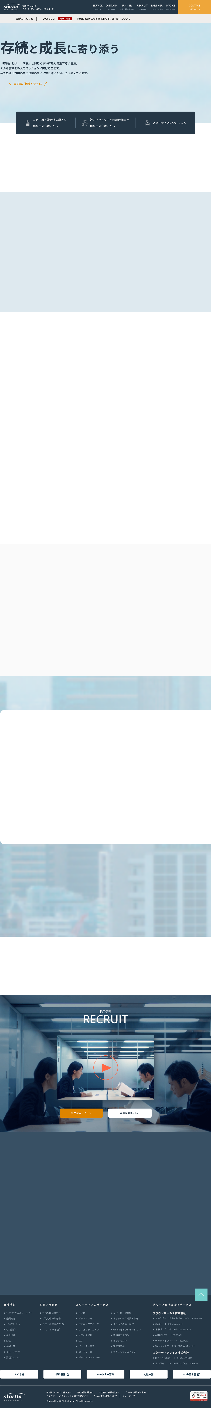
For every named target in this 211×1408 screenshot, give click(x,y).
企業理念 (10, 1318)
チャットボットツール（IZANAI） (172, 1340)
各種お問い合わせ (51, 1313)
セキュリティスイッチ (124, 1351)
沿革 (8, 1340)
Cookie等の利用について (105, 1395)
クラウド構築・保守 (123, 1324)
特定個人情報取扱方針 (109, 1392)
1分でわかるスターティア (19, 1313)
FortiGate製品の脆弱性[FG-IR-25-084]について (104, 18)
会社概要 (10, 1335)
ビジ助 (82, 1313)
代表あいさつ (13, 1324)
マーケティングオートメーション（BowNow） (179, 1318)
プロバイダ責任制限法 (135, 1392)
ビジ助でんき (120, 1340)
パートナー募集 (105, 1374)
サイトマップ (128, 1395)
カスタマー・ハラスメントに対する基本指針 (67, 1395)
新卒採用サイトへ (81, 1113)
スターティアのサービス (92, 1305)
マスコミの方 (51, 1329)
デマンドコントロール (90, 1357)
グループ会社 (13, 1351)
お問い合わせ (49, 1305)
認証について (13, 1357)
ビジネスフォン (86, 1318)
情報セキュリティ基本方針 (59, 1392)
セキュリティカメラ (89, 1329)
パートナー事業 (86, 1346)
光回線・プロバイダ (89, 1324)
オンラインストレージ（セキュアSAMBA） (177, 1363)
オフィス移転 (85, 1335)
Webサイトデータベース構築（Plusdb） (176, 1346)
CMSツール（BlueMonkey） (169, 1324)
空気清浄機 (119, 1346)
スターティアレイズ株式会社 (170, 1352)
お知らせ (19, 1374)
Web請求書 (191, 1374)
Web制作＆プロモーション (127, 1329)
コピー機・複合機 (122, 1313)
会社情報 (10, 1305)
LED (81, 1340)
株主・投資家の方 (53, 1324)
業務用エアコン (121, 1335)
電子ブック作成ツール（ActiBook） (173, 1329)
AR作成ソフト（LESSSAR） (169, 1335)
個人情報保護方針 (85, 1392)
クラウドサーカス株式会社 (169, 1313)
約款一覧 (149, 1374)
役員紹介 (10, 1329)
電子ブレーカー (86, 1351)
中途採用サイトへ (130, 1113)
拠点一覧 (10, 1346)
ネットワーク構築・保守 (125, 1318)
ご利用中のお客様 (51, 1318)
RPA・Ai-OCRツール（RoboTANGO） (174, 1357)
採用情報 (62, 1374)
